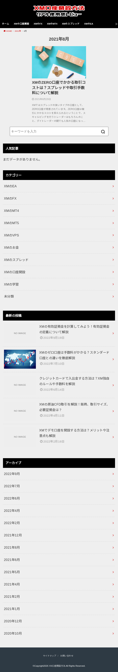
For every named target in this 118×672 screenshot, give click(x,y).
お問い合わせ (66, 656)
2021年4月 (12, 584)
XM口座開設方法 (57, 666)
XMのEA (88, 24)
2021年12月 (13, 535)
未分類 (9, 296)
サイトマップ (49, 656)
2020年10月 (13, 633)
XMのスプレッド (71, 24)
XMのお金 (11, 247)
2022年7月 (12, 486)
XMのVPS (11, 235)
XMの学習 (11, 284)
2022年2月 (12, 523)
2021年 (18, 31)
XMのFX (38, 24)
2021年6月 (12, 560)
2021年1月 (12, 609)
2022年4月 (12, 510)
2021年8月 (12, 547)
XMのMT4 (52, 24)
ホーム (5, 24)
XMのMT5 (11, 223)
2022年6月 (12, 498)
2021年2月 (12, 596)
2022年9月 (12, 474)
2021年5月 (12, 572)
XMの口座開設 (21, 24)
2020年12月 (13, 621)
